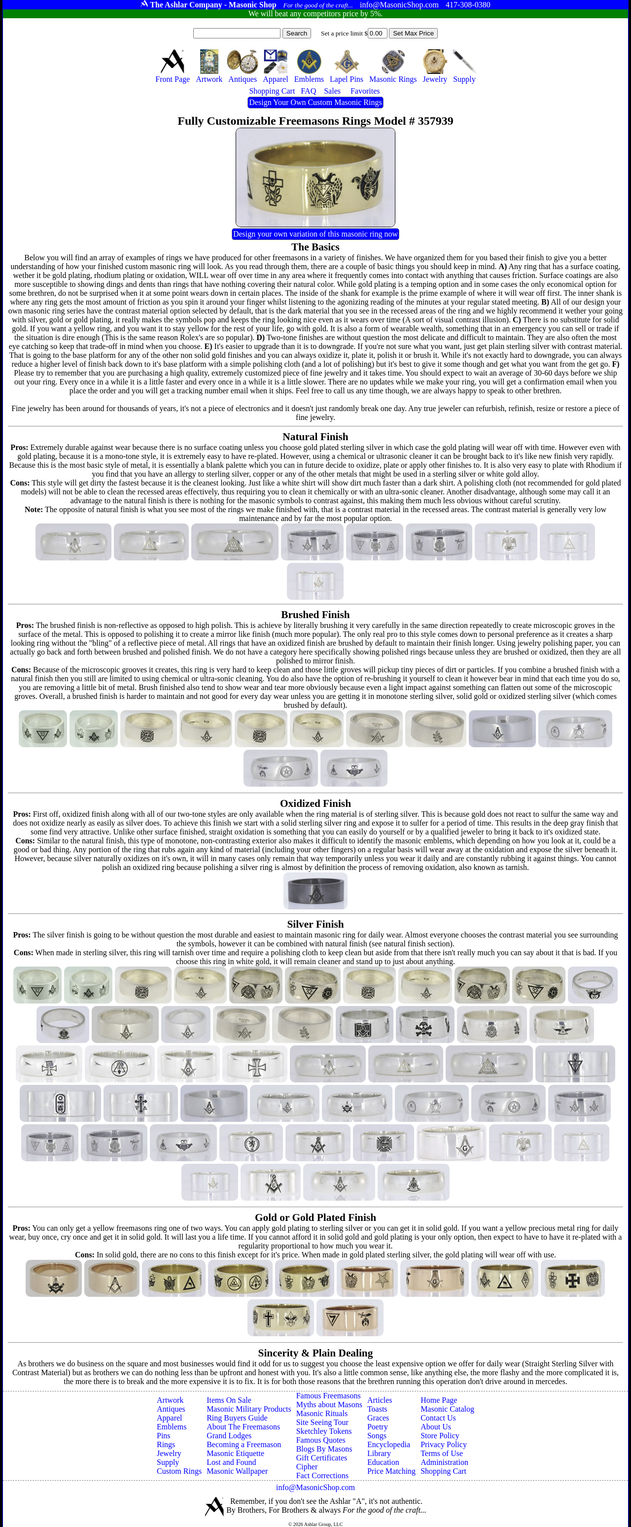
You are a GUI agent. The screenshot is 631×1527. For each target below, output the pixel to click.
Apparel (169, 1418)
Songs (376, 1435)
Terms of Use (442, 1453)
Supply (168, 1462)
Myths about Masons (329, 1404)
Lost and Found (231, 1462)
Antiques (171, 1409)
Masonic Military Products (249, 1409)
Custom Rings (179, 1471)
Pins (164, 1435)
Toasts (377, 1409)
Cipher (307, 1466)
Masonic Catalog (447, 1409)
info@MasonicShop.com (315, 1487)
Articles (379, 1400)
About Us (436, 1427)
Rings (166, 1444)
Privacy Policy (444, 1444)
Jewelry (169, 1453)
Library (379, 1453)
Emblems (171, 1427)
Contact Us (438, 1418)
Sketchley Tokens (324, 1431)
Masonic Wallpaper (237, 1471)
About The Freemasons (243, 1427)
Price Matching (391, 1471)
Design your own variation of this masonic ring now (315, 234)
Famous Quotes (321, 1440)
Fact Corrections (322, 1475)
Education (383, 1462)
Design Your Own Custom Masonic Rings (315, 102)
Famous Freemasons (328, 1395)
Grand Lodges (229, 1435)
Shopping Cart (443, 1471)
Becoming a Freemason (244, 1444)
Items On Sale (229, 1400)
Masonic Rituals (322, 1413)
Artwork (170, 1400)
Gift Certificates (322, 1458)
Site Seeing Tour (322, 1422)
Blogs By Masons (324, 1449)
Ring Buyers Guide (237, 1418)
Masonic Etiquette (235, 1453)
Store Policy (440, 1435)
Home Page (439, 1400)
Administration (444, 1462)
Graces (378, 1418)
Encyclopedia (388, 1444)
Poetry (377, 1427)
